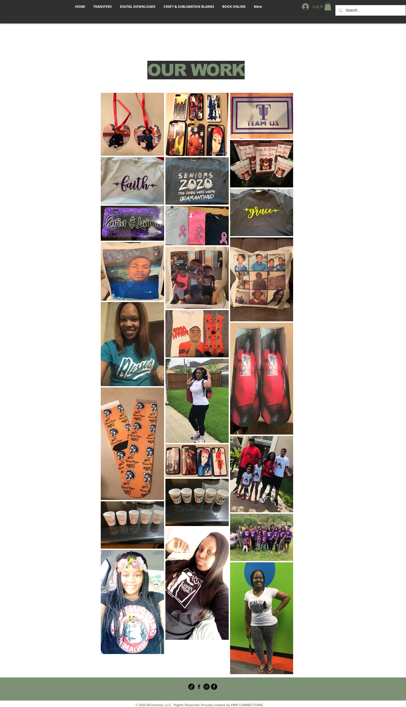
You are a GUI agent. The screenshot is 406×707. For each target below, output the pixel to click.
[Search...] (370, 10)
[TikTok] (191, 687)
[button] (327, 6)
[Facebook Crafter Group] (199, 687)
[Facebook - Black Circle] (214, 687)
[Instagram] (206, 687)
